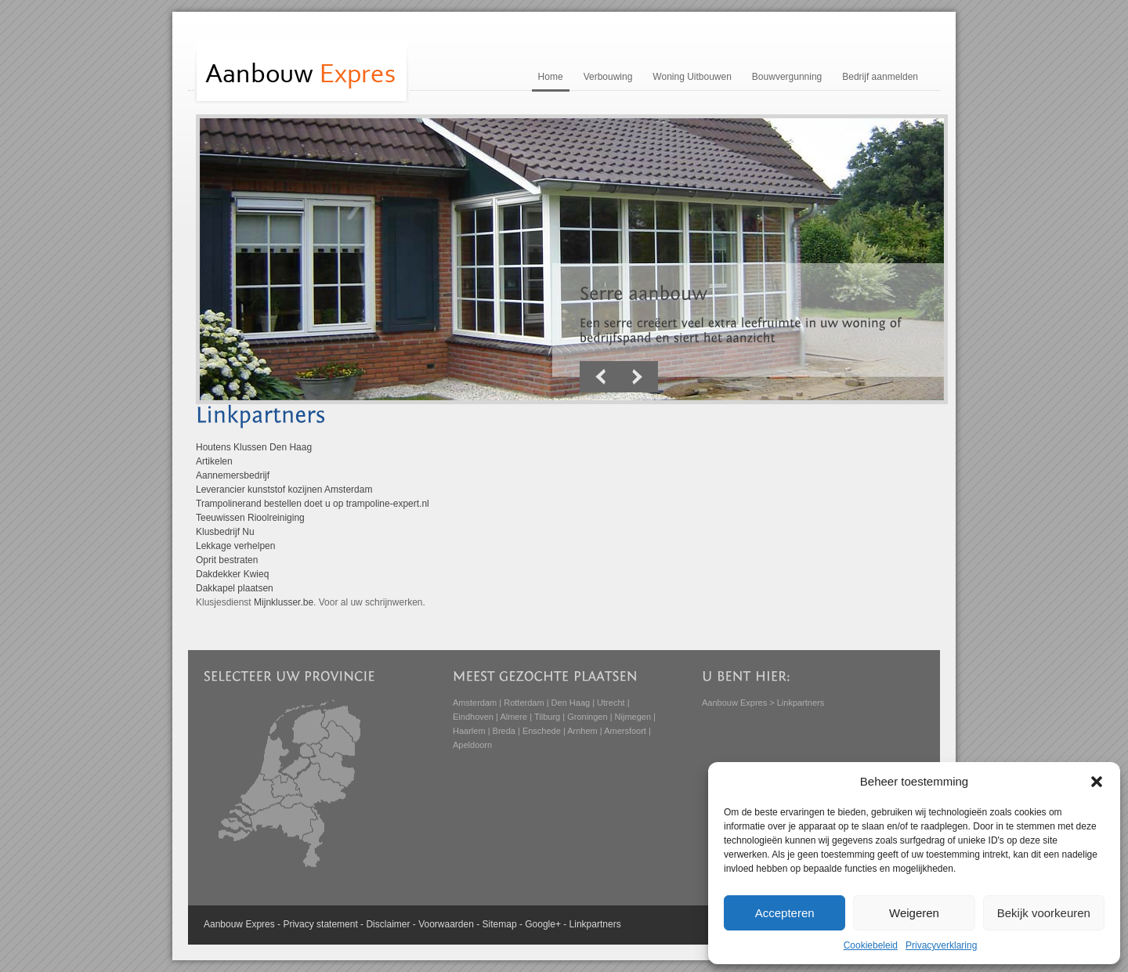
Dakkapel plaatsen (234, 588)
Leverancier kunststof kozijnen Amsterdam (284, 489)
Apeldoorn (472, 745)
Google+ (543, 924)
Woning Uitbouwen (692, 76)
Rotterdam (524, 702)
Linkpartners (595, 924)
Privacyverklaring (941, 945)
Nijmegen (633, 716)
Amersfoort (625, 730)
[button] (1096, 782)
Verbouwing (608, 76)
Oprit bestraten (227, 560)
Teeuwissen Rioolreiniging (250, 517)
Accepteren (785, 913)
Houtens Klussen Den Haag (254, 447)
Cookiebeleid (871, 945)
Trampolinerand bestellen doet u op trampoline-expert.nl (312, 503)
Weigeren (914, 913)
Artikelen (214, 461)
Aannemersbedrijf (232, 475)
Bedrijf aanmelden (880, 76)
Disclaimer (388, 924)
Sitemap (500, 924)
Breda (504, 730)
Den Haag (571, 702)
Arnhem (582, 730)
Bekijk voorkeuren (1043, 913)
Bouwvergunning (787, 76)
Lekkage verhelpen (235, 545)
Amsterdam (475, 702)
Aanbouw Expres (734, 702)
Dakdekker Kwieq (232, 574)
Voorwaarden (446, 924)
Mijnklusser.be (283, 602)
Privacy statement (320, 924)
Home (550, 76)
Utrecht (610, 702)
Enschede (541, 730)
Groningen (587, 716)
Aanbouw (223, 924)
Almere (513, 716)
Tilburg (547, 716)
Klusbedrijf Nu (225, 531)
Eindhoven (473, 716)
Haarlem (469, 730)
